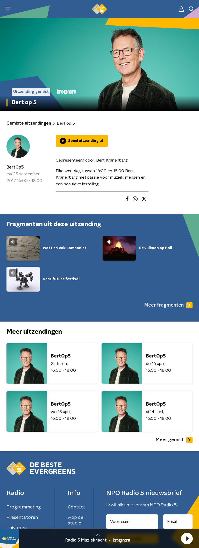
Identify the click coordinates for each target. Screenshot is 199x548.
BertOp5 (15, 167)
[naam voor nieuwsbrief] (132, 521)
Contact (76, 507)
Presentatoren (22, 517)
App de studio (75, 520)
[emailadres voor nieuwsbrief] (178, 521)
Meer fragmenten (168, 305)
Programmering (23, 507)
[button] (187, 538)
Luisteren (16, 528)
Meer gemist (174, 440)
